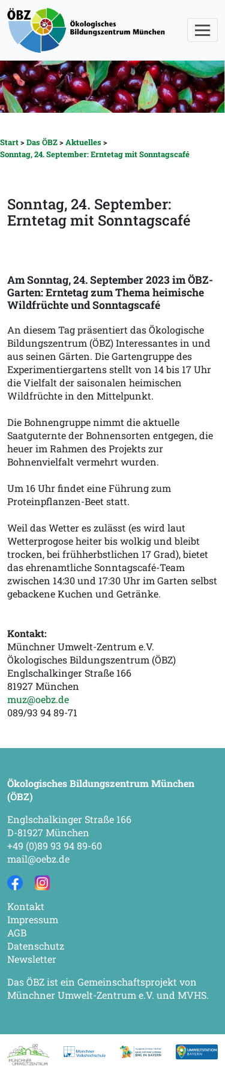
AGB (16, 932)
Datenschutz (35, 945)
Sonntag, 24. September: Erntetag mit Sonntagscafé (95, 154)
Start (9, 142)
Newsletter (31, 959)
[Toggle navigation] (202, 30)
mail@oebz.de (38, 858)
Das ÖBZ (42, 142)
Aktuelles (83, 142)
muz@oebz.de (38, 699)
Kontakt (25, 906)
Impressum (32, 919)
